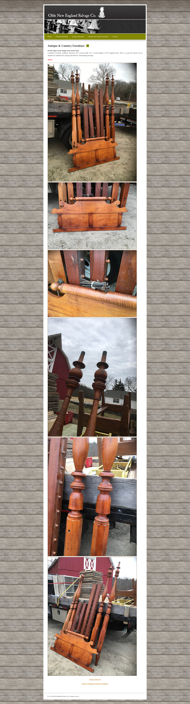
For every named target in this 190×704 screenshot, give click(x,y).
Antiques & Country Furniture (98, 36)
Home (50, 36)
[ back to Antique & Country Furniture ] (95, 684)
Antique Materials (78, 36)
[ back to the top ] (95, 679)
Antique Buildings (62, 36)
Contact (114, 36)
